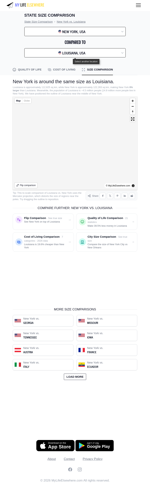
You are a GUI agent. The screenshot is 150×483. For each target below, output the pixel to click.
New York (67, 192)
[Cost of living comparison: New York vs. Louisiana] (43, 242)
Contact (69, 459)
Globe (27, 100)
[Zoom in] (132, 101)
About (52, 459)
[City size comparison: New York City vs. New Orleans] (106, 242)
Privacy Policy (93, 459)
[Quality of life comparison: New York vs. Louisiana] (106, 222)
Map (18, 100)
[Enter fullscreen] (132, 119)
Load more (75, 376)
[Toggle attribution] (133, 185)
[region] (75, 143)
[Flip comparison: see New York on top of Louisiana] (43, 222)
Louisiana (52, 192)
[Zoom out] (132, 106)
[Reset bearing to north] (132, 111)
